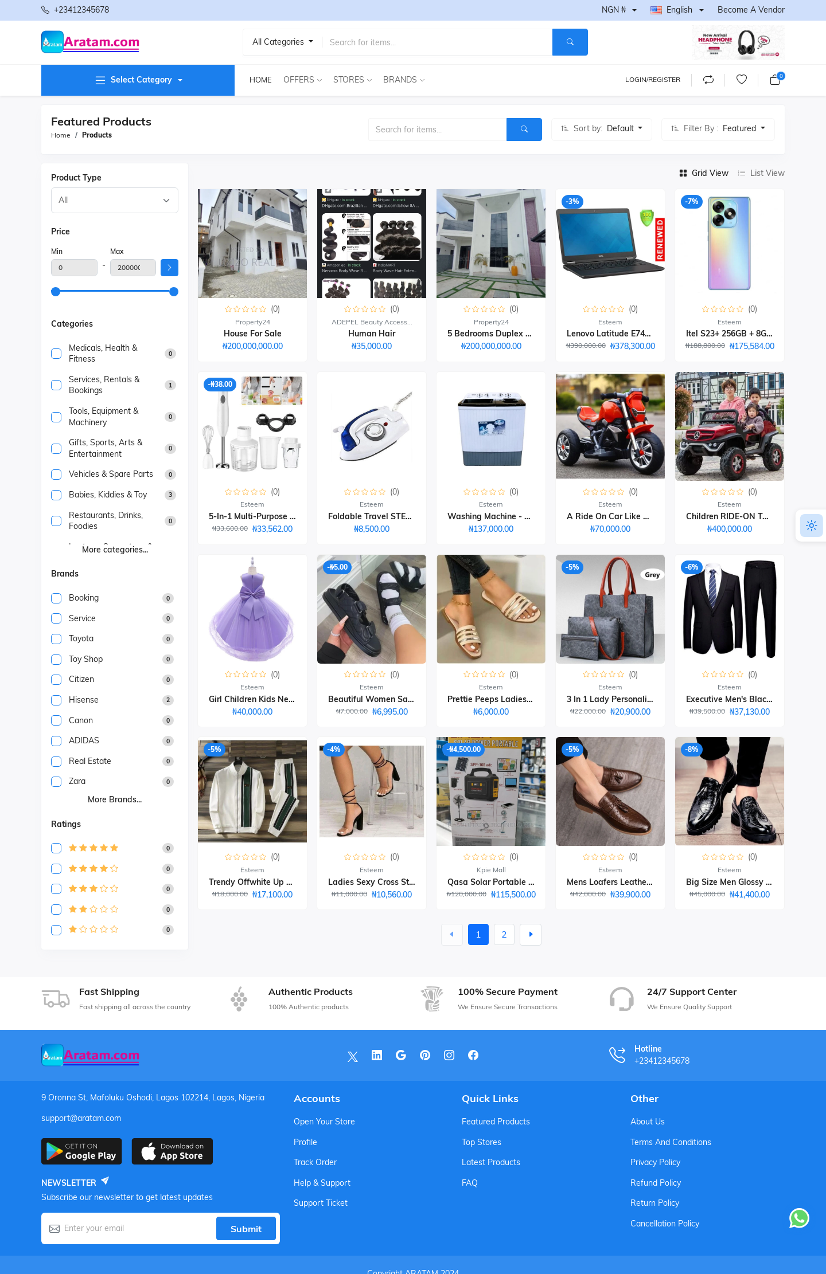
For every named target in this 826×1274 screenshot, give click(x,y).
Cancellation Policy (664, 1223)
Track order (315, 1162)
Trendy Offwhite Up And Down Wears (281, 882)
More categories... (115, 549)
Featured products (496, 1121)
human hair (371, 333)
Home (261, 79)
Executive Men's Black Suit (737, 699)
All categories (279, 42)
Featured (740, 128)
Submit (246, 1228)
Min (57, 251)
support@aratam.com (81, 1118)
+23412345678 (75, 10)
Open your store (324, 1121)
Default (621, 128)
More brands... (115, 799)
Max (116, 251)
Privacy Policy (655, 1162)
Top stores (481, 1142)
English (671, 10)
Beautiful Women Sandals (378, 699)
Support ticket (321, 1203)
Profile (305, 1142)
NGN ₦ (614, 10)
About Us (647, 1121)
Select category (132, 80)
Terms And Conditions (670, 1142)
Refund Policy (655, 1183)
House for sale (253, 333)
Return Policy (654, 1203)
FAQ (470, 1183)
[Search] (570, 42)
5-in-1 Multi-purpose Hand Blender (276, 516)
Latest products (491, 1162)
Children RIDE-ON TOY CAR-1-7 (747, 516)
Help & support (322, 1183)
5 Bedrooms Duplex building (502, 333)
